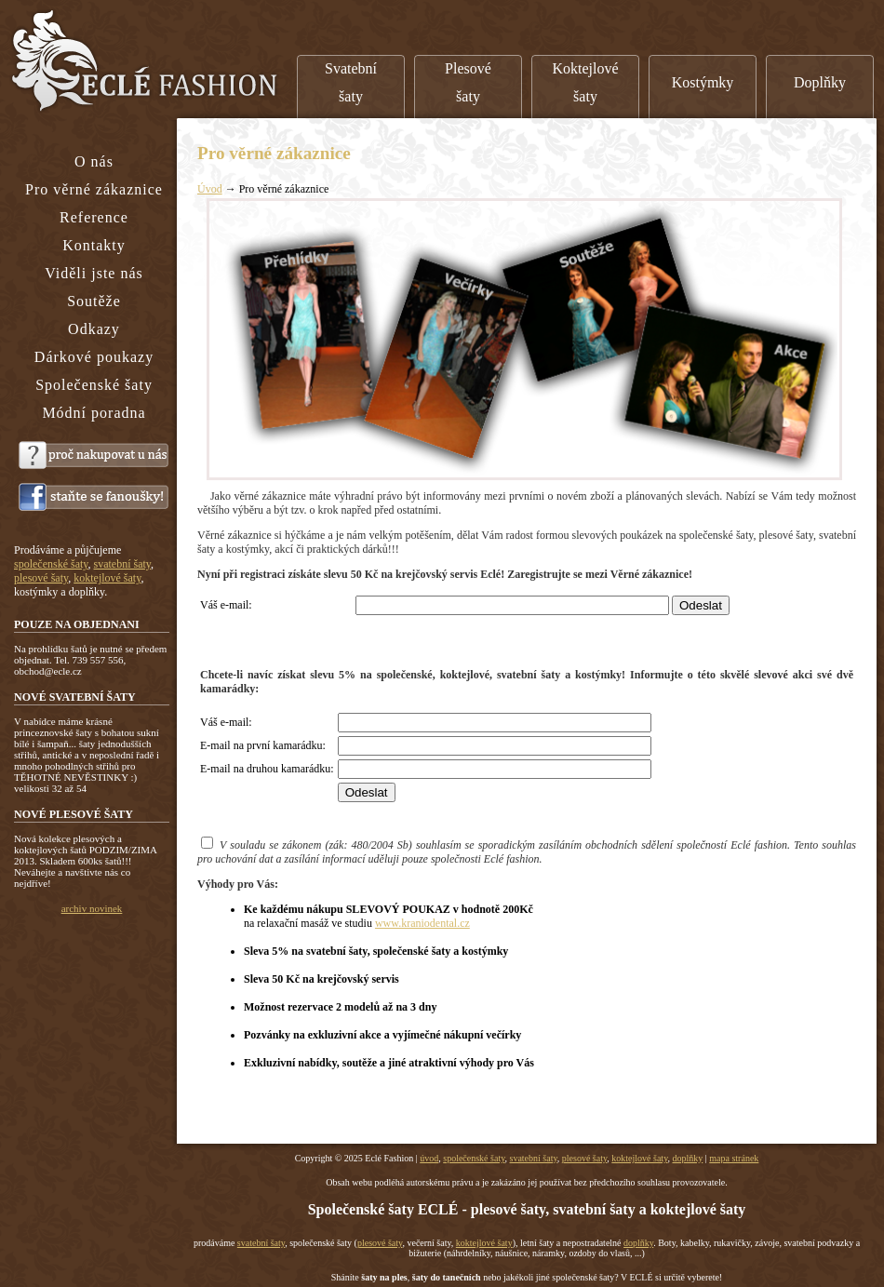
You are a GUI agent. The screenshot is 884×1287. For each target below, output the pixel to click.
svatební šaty (533, 1158)
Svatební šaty (351, 82)
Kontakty (94, 245)
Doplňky (820, 82)
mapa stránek (733, 1158)
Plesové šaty (468, 82)
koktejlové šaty (639, 1158)
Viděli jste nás (94, 273)
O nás (94, 161)
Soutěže (94, 301)
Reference (94, 217)
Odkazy (94, 329)
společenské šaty (473, 1158)
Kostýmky (703, 82)
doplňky (688, 1158)
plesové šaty (585, 1158)
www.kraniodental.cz (422, 923)
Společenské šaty (94, 385)
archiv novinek (92, 908)
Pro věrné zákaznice (94, 189)
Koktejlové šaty (585, 82)
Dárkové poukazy (94, 357)
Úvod (209, 188)
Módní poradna (93, 413)
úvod (429, 1158)
